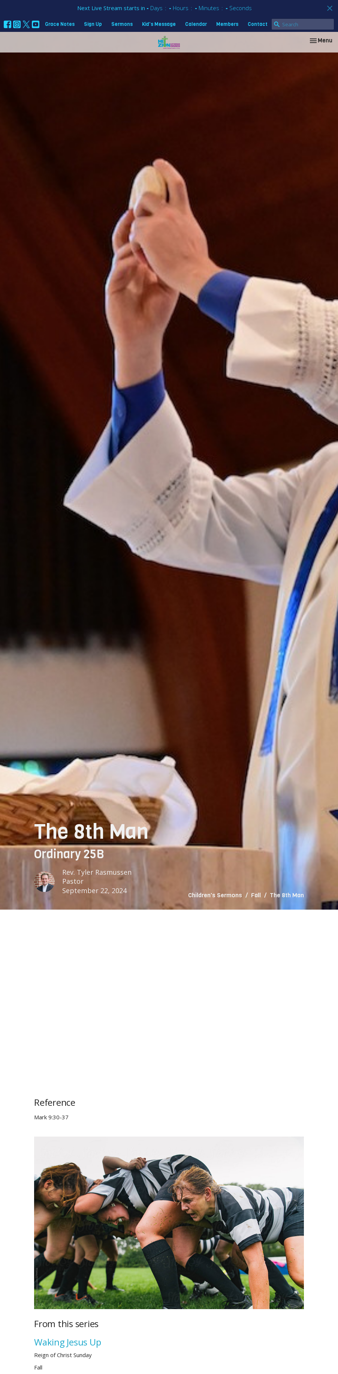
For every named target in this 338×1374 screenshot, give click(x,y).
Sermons (122, 24)
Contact (258, 24)
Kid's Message (159, 24)
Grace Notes (60, 24)
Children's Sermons (215, 895)
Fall (256, 895)
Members (227, 24)
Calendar (196, 24)
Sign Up (93, 24)
